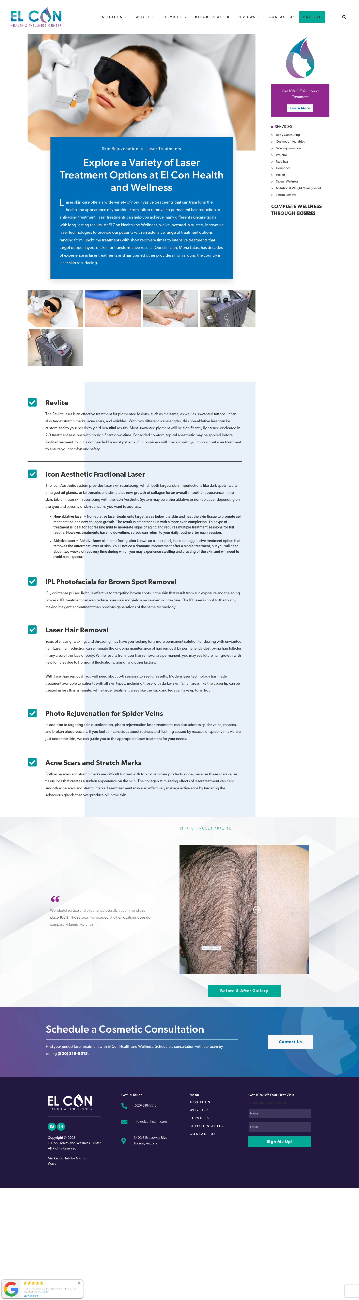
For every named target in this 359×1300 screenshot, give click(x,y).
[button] (344, 17)
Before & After (212, 17)
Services (174, 17)
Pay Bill (312, 17)
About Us (115, 17)
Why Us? (145, 17)
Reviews (249, 17)
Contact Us (282, 17)
